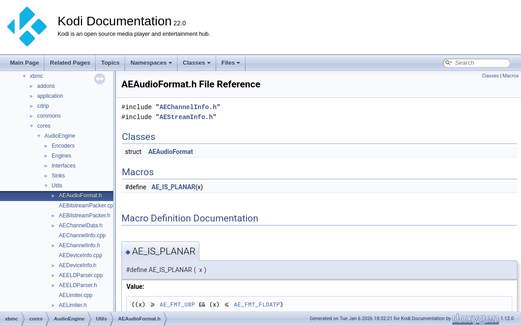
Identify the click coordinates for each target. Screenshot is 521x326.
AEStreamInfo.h (186, 117)
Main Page (24, 62)
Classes (197, 62)
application (50, 96)
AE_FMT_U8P (177, 304)
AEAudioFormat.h (80, 195)
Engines (61, 156)
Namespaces (151, 62)
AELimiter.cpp (75, 295)
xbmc (36, 76)
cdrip (43, 106)
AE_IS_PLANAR (173, 187)
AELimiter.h (73, 305)
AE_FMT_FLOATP (257, 304)
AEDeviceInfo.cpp (80, 255)
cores (43, 126)
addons (46, 86)
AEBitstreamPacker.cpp (87, 205)
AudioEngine (59, 136)
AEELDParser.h (78, 285)
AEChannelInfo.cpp (82, 235)
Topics (110, 62)
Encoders (63, 146)
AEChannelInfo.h (79, 245)
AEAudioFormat (170, 151)
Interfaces (64, 166)
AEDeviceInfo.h (77, 265)
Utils (57, 185)
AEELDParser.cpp (81, 275)
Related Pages (70, 62)
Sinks (58, 176)
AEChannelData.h (80, 225)
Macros (510, 76)
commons (49, 116)
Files (231, 62)
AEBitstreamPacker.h (84, 215)
